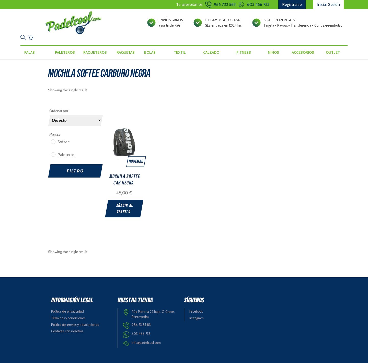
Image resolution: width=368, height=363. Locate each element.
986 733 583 (225, 4)
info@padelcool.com (146, 343)
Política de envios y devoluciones (75, 325)
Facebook (196, 311)
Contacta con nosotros (67, 331)
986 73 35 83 (141, 325)
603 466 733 (258, 4)
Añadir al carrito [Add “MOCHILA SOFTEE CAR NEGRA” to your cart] (125, 208)
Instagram (196, 318)
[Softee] (53, 141)
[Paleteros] (53, 154)
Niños (273, 52)
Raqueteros (95, 52)
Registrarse (292, 4)
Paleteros (65, 52)
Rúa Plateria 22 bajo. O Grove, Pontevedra (153, 314)
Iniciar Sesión (328, 4)
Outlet (333, 52)
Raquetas (126, 52)
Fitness (243, 52)
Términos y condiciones (68, 318)
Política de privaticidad (67, 311)
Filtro (75, 171)
